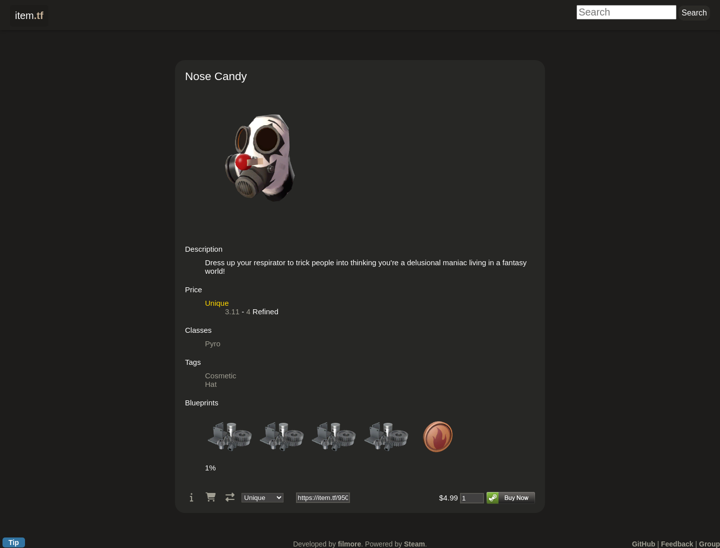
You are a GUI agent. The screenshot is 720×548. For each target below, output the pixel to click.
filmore (350, 544)
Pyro (212, 343)
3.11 (232, 311)
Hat (210, 384)
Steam (414, 544)
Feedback (677, 544)
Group (709, 544)
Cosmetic (220, 375)
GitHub (644, 544)
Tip (13, 542)
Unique (217, 303)
